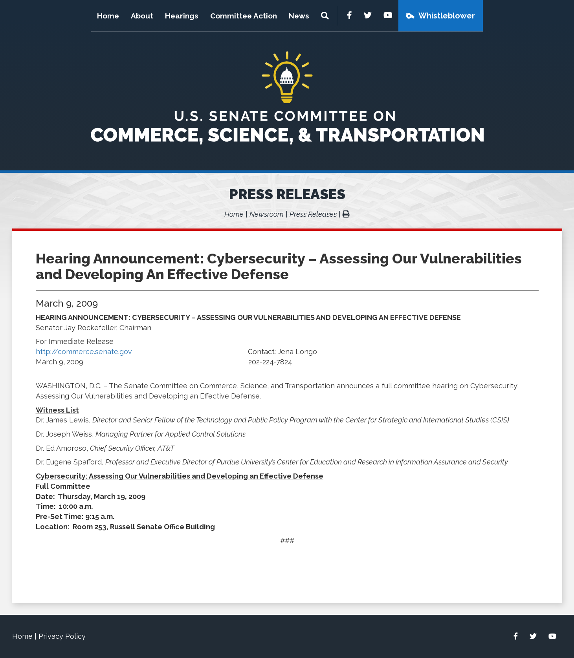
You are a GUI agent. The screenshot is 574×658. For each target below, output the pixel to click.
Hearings (181, 15)
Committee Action (243, 15)
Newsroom (266, 214)
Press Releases (287, 194)
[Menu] (326, 16)
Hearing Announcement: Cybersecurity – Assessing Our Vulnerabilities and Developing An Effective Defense (279, 266)
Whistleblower (446, 15)
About (142, 15)
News (299, 15)
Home (108, 15)
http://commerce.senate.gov (84, 351)
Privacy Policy (62, 636)
